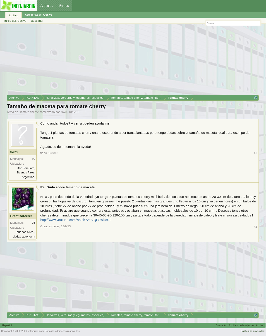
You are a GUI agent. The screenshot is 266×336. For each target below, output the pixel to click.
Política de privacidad (252, 331)
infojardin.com (36, 331)
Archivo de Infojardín (241, 325)
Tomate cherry (28, 112)
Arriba (259, 325)
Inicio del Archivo (15, 20)
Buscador (37, 20)
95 (33, 222)
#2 (255, 226)
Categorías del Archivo (38, 14)
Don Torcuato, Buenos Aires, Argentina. (26, 172)
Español (7, 325)
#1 (255, 153)
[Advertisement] (133, 61)
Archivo (13, 15)
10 (33, 159)
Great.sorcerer (21, 216)
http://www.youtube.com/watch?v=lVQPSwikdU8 (75, 220)
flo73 (64, 112)
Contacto (221, 325)
